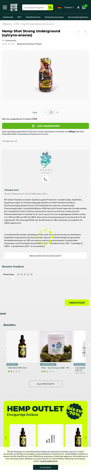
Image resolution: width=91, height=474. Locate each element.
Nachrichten (81, 364)
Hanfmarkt (8, 17)
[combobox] (59, 7)
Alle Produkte (45, 383)
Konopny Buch (11, 40)
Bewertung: (8, 274)
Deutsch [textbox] (59, 7)
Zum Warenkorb (48, 126)
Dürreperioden (48, 364)
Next (87, 344)
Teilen (86, 31)
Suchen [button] (50, 7)
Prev (4, 344)
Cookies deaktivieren (49, 461)
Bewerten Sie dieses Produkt (29, 44)
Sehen (79, 31)
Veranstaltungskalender (79, 17)
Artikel (17, 24)
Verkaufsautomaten (54, 17)
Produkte (12, 364)
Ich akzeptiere (45, 467)
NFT (19, 17)
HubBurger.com (7, 24)
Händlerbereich (33, 17)
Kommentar (8, 278)
